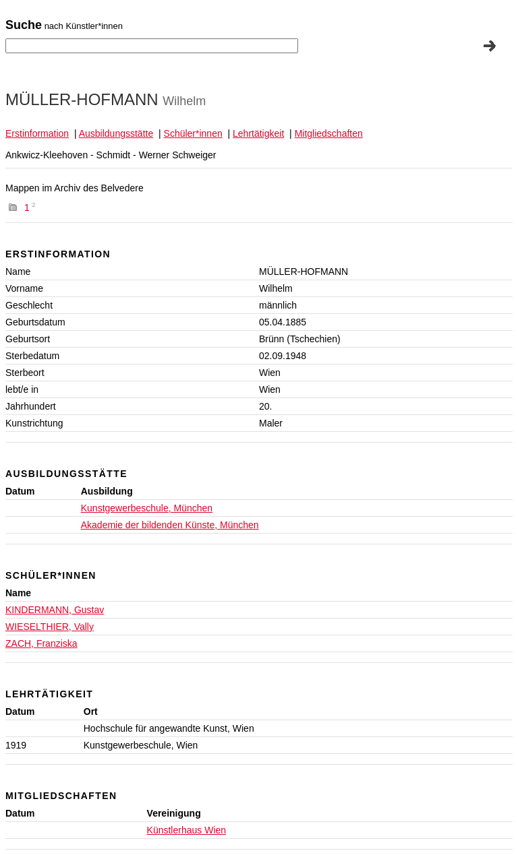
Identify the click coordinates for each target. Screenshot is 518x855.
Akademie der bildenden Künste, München (170, 524)
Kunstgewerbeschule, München (146, 508)
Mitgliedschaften (329, 133)
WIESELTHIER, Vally (49, 626)
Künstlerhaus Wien (187, 830)
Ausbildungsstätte (116, 133)
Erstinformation (37, 133)
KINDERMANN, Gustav (54, 609)
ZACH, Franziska (41, 643)
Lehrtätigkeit (258, 133)
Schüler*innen (193, 133)
